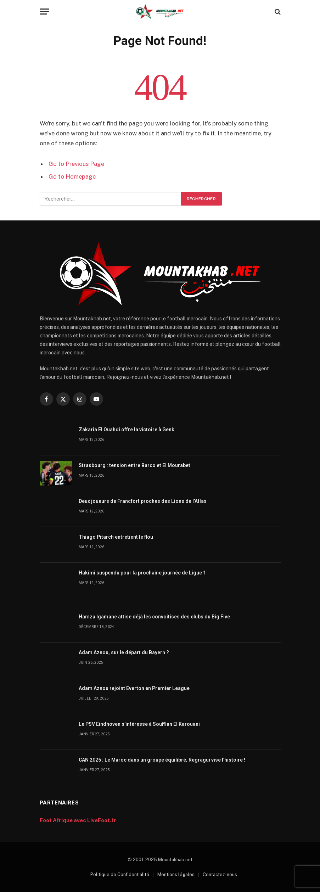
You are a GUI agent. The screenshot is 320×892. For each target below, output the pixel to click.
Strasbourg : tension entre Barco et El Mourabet (134, 465)
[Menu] (44, 11)
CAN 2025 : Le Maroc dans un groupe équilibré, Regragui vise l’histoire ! (162, 760)
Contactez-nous (220, 874)
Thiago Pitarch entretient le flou (116, 537)
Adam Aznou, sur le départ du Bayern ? (124, 652)
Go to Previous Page (76, 163)
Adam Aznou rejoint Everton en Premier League (134, 688)
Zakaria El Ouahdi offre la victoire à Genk (126, 429)
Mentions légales (176, 874)
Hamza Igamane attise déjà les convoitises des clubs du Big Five (154, 616)
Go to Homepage (72, 176)
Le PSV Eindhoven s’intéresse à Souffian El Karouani (139, 724)
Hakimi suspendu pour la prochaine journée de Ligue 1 (142, 573)
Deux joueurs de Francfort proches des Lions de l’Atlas (143, 501)
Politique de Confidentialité (119, 874)
